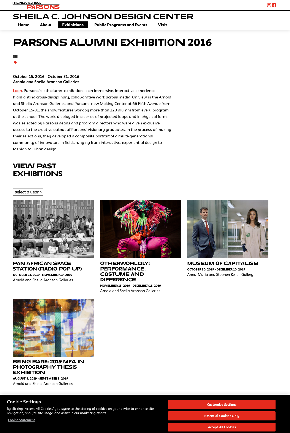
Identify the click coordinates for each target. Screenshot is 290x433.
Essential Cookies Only (221, 418)
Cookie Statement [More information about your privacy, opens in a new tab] (21, 422)
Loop (17, 90)
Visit (162, 25)
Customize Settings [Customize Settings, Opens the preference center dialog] (221, 407)
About (45, 25)
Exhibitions (73, 25)
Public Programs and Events (120, 25)
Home (23, 25)
